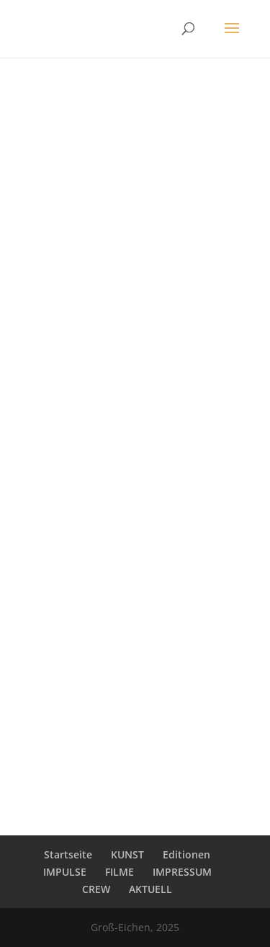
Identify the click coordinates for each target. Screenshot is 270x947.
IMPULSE (64, 872)
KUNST (127, 854)
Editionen (186, 854)
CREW (96, 889)
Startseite (68, 854)
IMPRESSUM (182, 872)
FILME (119, 872)
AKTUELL (150, 889)
